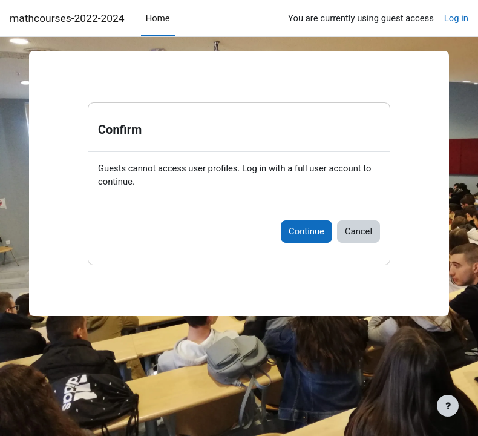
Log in (456, 18)
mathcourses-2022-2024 (67, 18)
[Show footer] (448, 406)
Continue (306, 231)
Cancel (358, 231)
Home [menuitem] (158, 18)
